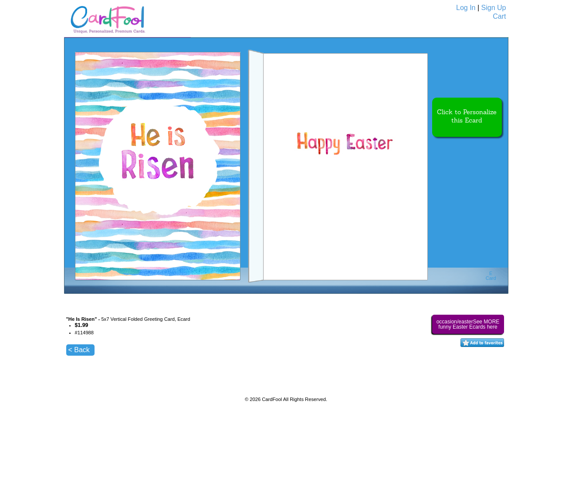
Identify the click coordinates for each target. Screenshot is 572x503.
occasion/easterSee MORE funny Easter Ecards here (468, 324)
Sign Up (493, 7)
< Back (79, 349)
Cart (499, 16)
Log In (465, 7)
